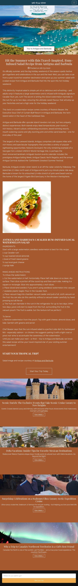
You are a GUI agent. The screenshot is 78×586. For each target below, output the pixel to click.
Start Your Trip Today (39, 371)
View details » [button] (39, 414)
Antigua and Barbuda (44, 361)
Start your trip (39, 580)
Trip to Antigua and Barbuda (39, 49)
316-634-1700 (38, 2)
